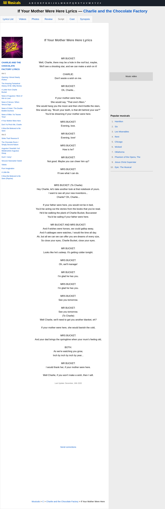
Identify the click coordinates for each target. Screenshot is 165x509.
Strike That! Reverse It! (10, 138)
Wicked (118, 147)
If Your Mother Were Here (11, 121)
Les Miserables (122, 131)
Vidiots (4, 165)
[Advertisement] (54, 30)
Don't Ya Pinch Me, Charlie (12, 125)
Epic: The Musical (123, 167)
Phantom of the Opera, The (127, 157)
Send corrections (68, 447)
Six (116, 126)
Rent (117, 136)
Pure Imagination (8, 168)
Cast (72, 19)
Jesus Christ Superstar (125, 162)
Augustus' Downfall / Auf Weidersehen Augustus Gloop (11, 150)
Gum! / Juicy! (6, 157)
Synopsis (85, 19)
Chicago (119, 142)
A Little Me (5, 172)
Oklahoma (119, 152)
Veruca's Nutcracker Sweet (12, 161)
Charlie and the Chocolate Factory (115, 11)
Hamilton (119, 121)
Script (61, 19)
